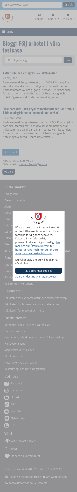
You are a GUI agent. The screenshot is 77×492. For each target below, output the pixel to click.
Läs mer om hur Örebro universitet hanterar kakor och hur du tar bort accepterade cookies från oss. (37, 247)
